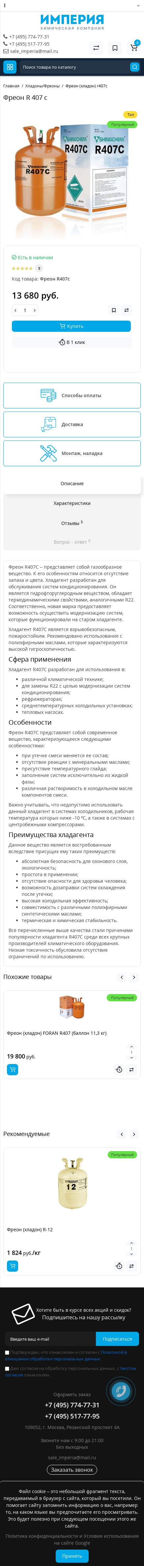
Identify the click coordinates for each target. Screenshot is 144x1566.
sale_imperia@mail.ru (34, 51)
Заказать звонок (72, 1469)
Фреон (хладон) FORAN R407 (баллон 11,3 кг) (56, 1033)
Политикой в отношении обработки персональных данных (66, 1355)
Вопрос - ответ (72, 541)
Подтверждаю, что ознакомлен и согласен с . (66, 1355)
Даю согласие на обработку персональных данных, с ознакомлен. (70, 1371)
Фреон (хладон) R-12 (30, 1229)
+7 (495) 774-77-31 (29, 37)
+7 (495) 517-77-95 (29, 44)
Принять (72, 1556)
